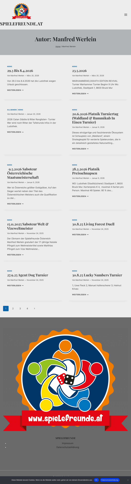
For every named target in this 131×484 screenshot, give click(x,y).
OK (96, 480)
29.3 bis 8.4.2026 (20, 70)
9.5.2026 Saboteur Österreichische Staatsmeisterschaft (23, 173)
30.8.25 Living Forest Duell (93, 224)
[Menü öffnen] (127, 14)
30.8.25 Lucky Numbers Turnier (97, 275)
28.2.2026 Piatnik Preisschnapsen (86, 171)
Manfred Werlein (17, 76)
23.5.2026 (79, 70)
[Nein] (128, 480)
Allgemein (12, 110)
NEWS (9, 66)
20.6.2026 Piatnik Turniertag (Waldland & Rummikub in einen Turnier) (95, 117)
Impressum (67, 443)
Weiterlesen (15, 90)
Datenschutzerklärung (67, 447)
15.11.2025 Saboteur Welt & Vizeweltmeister (27, 226)
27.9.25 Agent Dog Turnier (27, 275)
